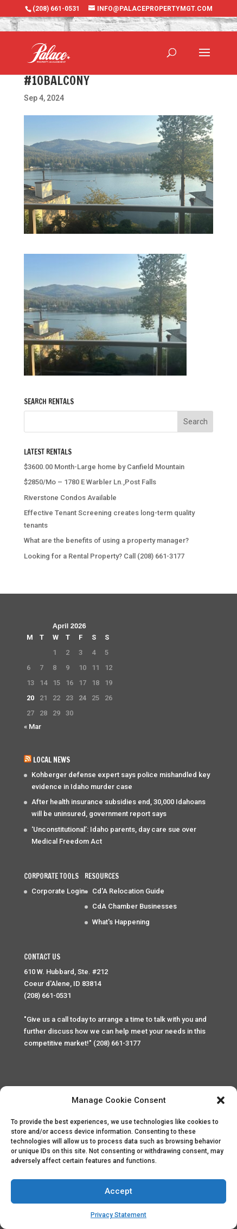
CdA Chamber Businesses (134, 906)
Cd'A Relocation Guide (128, 891)
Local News (51, 760)
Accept (118, 1191)
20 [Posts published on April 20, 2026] (30, 698)
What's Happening (121, 922)
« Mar (32, 726)
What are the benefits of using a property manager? (106, 540)
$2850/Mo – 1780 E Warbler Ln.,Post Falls (90, 482)
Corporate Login (58, 891)
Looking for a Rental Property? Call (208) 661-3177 (104, 556)
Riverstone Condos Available (70, 498)
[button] (220, 1100)
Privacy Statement (118, 1215)
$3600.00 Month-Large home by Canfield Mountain (104, 467)
